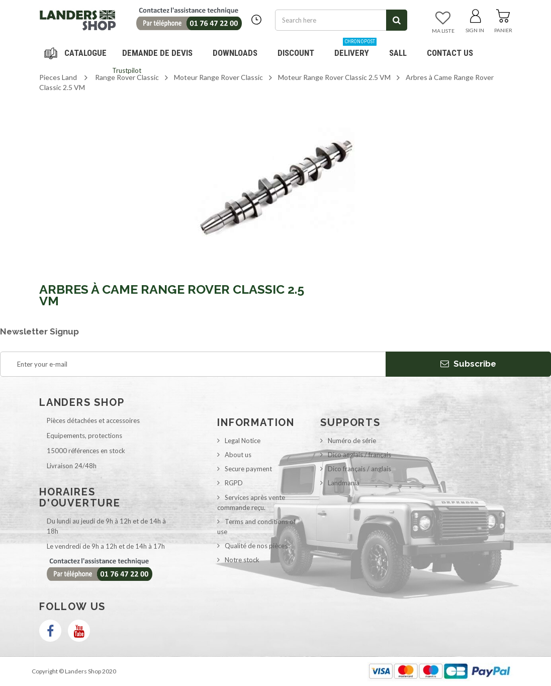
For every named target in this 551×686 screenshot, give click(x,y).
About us (238, 455)
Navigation (77, 52)
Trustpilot (126, 70)
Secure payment (248, 469)
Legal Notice (242, 441)
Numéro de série (352, 441)
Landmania (343, 483)
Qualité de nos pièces (256, 546)
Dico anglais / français (359, 455)
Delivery (355, 49)
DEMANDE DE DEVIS (157, 53)
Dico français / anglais (359, 469)
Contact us (450, 53)
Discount (300, 49)
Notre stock (242, 560)
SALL (398, 53)
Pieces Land (58, 77)
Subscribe (468, 364)
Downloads (235, 53)
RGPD (234, 483)
